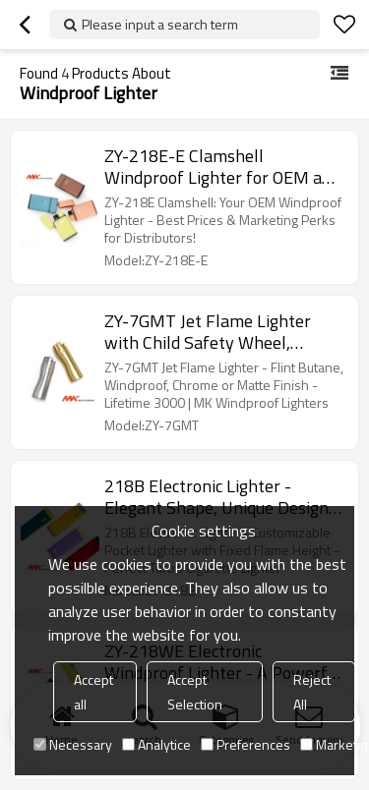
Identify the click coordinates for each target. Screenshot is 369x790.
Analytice (156, 744)
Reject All (312, 691)
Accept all (93, 691)
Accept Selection (194, 691)
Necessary (72, 744)
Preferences (245, 744)
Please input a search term (160, 24)
